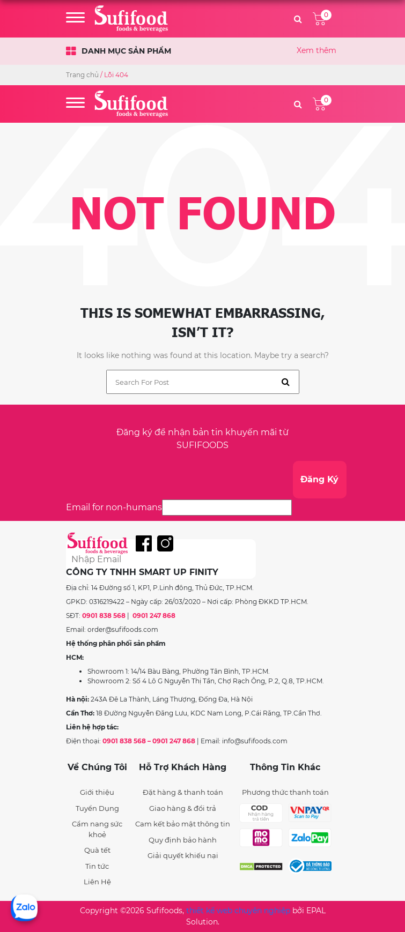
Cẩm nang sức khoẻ (97, 829)
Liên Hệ (97, 881)
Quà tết (97, 850)
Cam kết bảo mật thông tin (182, 823)
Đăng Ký (319, 479)
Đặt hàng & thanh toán (183, 792)
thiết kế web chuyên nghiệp (238, 910)
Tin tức (97, 866)
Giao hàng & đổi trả (182, 808)
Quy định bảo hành (183, 840)
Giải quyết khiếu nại (183, 855)
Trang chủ (82, 75)
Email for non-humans (114, 507)
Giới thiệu (97, 792)
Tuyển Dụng (97, 808)
